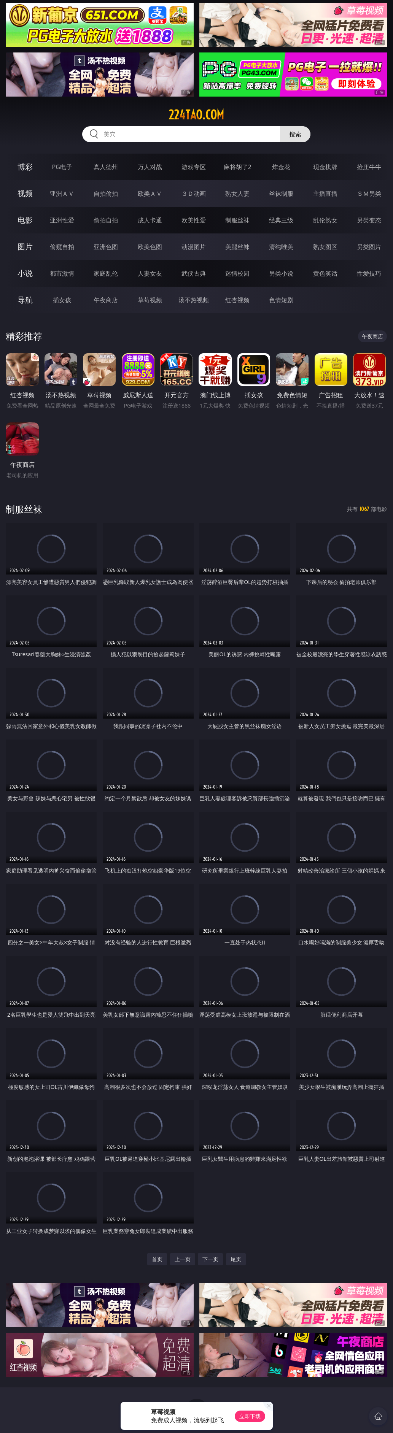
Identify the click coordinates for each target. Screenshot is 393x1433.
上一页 (183, 1259)
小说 (25, 273)
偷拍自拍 (106, 220)
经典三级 (281, 220)
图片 (25, 246)
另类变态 (369, 220)
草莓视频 (150, 300)
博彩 (25, 167)
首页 (157, 1259)
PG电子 (62, 167)
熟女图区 (325, 247)
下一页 (210, 1259)
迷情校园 (237, 273)
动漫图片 (193, 247)
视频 (25, 193)
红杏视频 (237, 300)
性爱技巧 (369, 273)
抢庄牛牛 (369, 167)
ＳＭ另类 (369, 193)
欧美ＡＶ (150, 193)
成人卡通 (150, 220)
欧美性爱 (193, 220)
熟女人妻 (237, 193)
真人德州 (106, 167)
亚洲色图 (106, 247)
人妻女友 (150, 273)
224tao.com (196, 114)
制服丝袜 (237, 220)
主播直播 (325, 193)
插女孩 (62, 300)
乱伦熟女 (325, 220)
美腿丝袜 (237, 247)
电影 (25, 220)
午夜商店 (106, 300)
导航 (25, 300)
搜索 (295, 134)
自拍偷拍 (106, 193)
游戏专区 (193, 167)
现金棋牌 (325, 167)
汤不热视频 (193, 300)
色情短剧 (281, 300)
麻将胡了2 (237, 167)
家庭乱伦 (106, 273)
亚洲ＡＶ (62, 193)
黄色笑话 (325, 273)
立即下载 (250, 1416)
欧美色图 (150, 247)
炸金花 (281, 167)
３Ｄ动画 (193, 193)
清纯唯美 (281, 247)
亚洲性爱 (62, 220)
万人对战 (150, 167)
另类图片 (369, 247)
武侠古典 (193, 273)
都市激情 (62, 273)
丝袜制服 (281, 193)
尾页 (236, 1259)
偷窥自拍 (62, 247)
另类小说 (281, 273)
